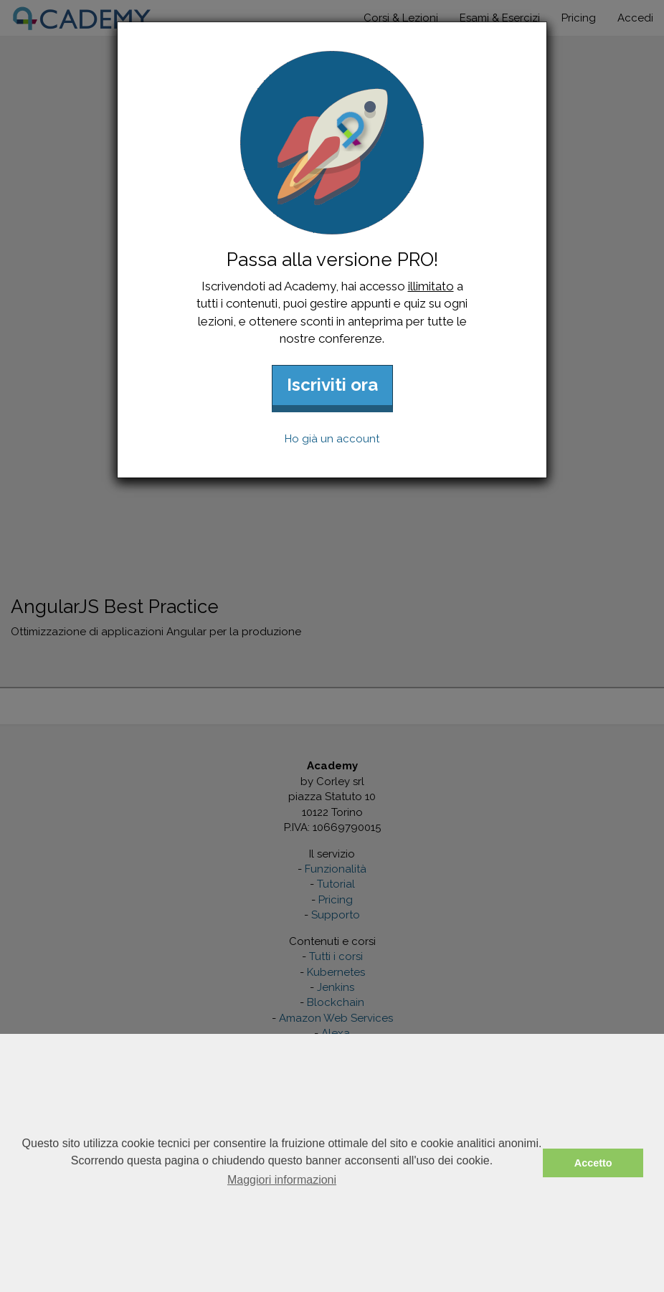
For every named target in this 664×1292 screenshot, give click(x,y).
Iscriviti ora (332, 384)
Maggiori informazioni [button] (281, 1180)
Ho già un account (332, 438)
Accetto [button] (593, 1163)
